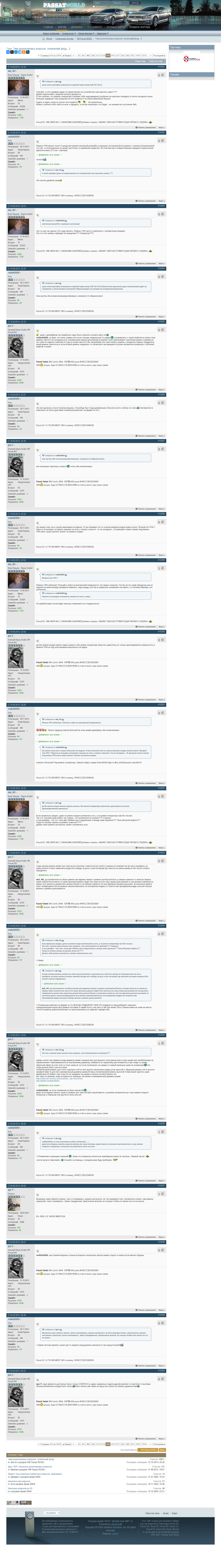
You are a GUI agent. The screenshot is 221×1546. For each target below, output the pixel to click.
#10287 (161, 440)
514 (103, 55)
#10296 (161, 1123)
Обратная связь (152, 1513)
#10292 (161, 788)
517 (118, 55)
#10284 (161, 268)
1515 (144, 55)
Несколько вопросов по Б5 (20, 1488)
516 (113, 55)
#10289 (161, 560)
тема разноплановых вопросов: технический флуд (31, 1459)
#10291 (161, 704)
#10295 (161, 1035)
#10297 (161, 1185)
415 (83, 55)
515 (108, 55)
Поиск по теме (156, 61)
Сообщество (68, 33)
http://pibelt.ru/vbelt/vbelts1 (48, 1081)
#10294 (161, 925)
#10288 (161, 513)
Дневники (76, 27)
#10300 (161, 1370)
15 (79, 55)
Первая (66, 55)
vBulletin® (116, 1524)
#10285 (161, 321)
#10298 (161, 1242)
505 (93, 55)
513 (98, 55)
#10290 (161, 631)
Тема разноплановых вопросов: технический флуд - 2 (41, 48)
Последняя (159, 55)
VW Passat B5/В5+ (84, 38)
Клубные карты (116, 27)
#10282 (161, 132)
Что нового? (94, 27)
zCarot (115, 1533)
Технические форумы (64, 38)
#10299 (161, 1315)
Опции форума (85, 33)
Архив (166, 1513)
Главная (48, 27)
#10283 (161, 205)
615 (132, 55)
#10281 (161, 66)
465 (88, 55)
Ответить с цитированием (146, 128)
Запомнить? (100, 6)
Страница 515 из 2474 (50, 55)
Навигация (101, 33)
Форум (62, 27)
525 (122, 55)
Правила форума (140, 27)
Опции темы (140, 61)
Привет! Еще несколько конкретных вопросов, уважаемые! (35, 1473)
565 (127, 55)
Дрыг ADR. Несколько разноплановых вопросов (30, 1466)
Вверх (162, 128)
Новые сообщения (51, 33)
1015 (138, 55)
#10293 (161, 852)
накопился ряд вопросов (19, 1481)
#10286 (161, 394)
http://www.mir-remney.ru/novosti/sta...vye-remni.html (59, 1078)
